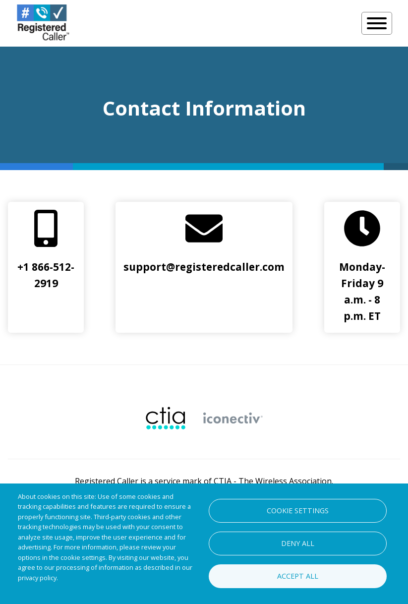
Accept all (297, 576)
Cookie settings (298, 510)
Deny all (297, 543)
